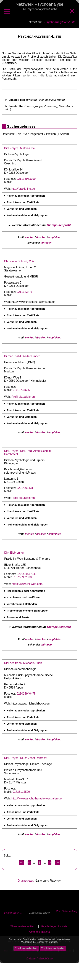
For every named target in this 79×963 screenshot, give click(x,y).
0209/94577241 (26, 573)
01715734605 (21, 389)
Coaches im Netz (39, 931)
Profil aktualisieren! (24, 396)
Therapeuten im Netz (23, 926)
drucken (41, 237)
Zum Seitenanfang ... (66, 913)
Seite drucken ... (13, 912)
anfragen (46, 242)
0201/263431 (25, 487)
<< (21, 862)
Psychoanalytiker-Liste (59, 22)
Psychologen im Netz (54, 926)
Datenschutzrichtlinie (39, 958)
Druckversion (25, 880)
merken (29, 237)
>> (57, 862)
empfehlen (54, 237)
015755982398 (22, 577)
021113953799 (26, 178)
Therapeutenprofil (58, 225)
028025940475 (26, 693)
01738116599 (21, 791)
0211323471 (24, 291)
